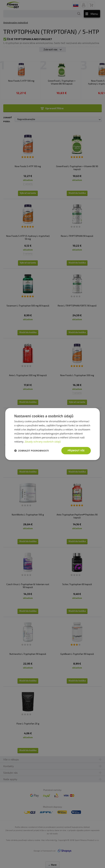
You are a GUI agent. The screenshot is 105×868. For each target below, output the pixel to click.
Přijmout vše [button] (76, 450)
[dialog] (52, 434)
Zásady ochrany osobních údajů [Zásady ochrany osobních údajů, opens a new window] (43, 441)
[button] (31, 450)
